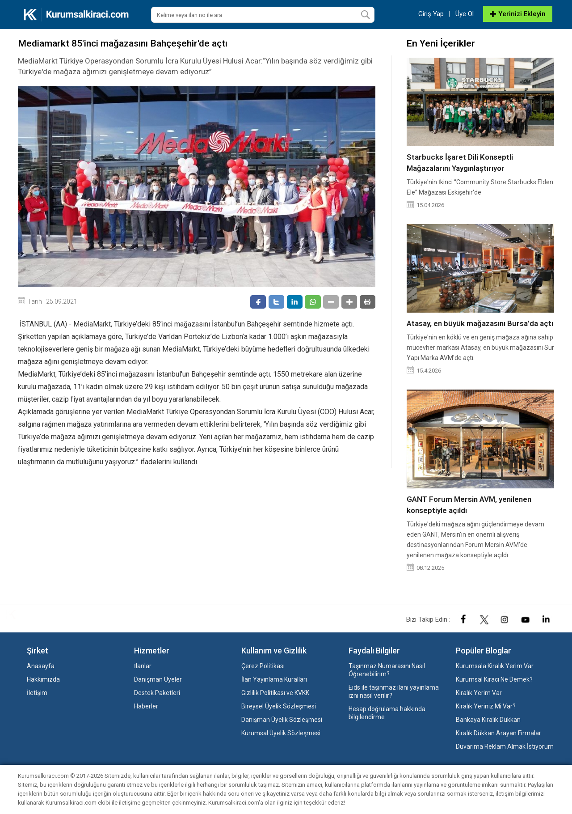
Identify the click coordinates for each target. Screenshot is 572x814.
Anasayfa (41, 666)
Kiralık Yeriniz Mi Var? (486, 706)
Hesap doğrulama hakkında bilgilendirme (387, 713)
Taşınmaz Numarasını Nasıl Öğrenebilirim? (387, 670)
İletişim (37, 692)
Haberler (146, 706)
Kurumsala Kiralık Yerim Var (495, 666)
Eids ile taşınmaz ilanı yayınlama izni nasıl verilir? (394, 691)
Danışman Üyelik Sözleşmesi (281, 719)
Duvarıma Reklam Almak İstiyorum (505, 746)
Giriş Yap (431, 14)
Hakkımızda (43, 679)
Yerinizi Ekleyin (518, 14)
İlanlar (142, 666)
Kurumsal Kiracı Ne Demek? (494, 679)
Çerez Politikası (263, 666)
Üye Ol (464, 14)
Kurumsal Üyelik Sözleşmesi (280, 733)
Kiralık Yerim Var (479, 692)
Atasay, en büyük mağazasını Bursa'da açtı (480, 323)
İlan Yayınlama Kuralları (274, 679)
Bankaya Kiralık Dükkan (488, 719)
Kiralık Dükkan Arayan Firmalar (498, 733)
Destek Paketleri (157, 692)
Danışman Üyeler (158, 679)
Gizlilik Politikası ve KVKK (275, 692)
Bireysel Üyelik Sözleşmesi (278, 706)
